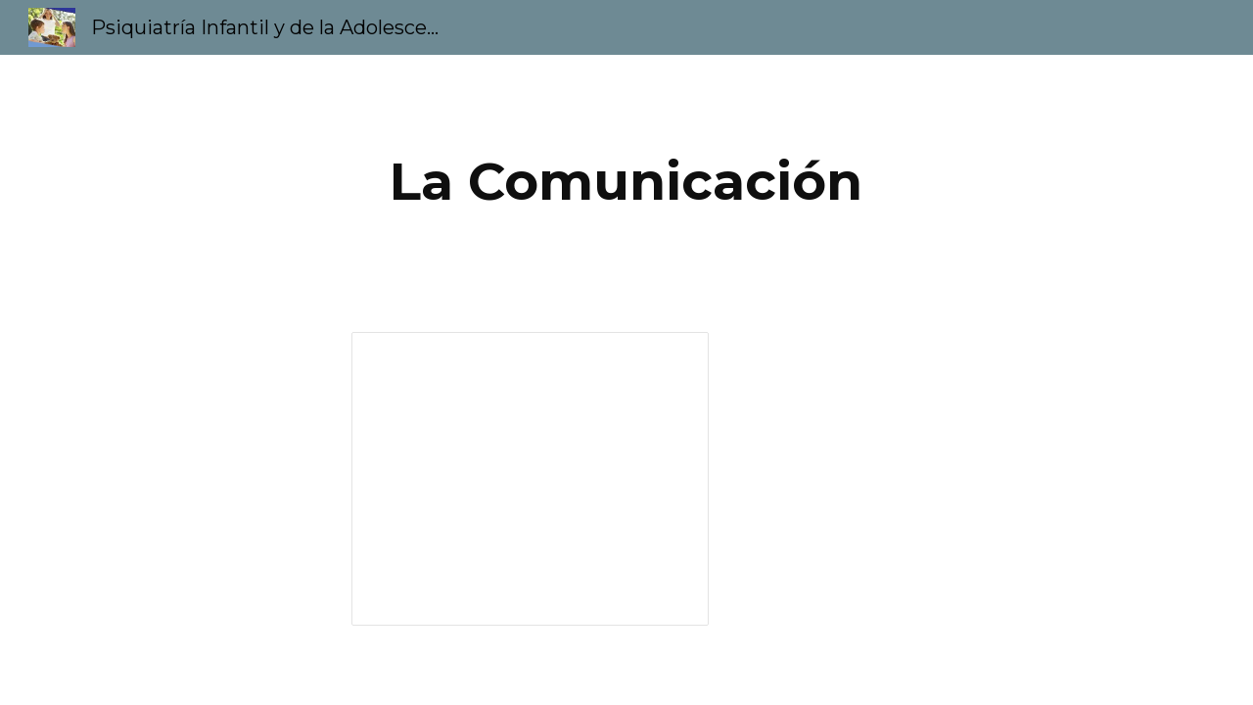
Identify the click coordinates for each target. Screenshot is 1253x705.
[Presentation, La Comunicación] (530, 479)
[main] (626, 181)
